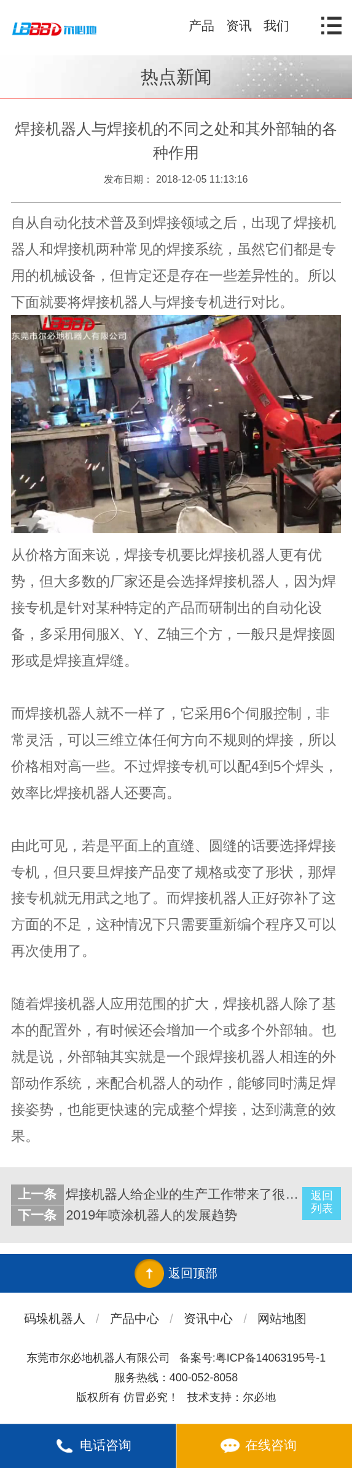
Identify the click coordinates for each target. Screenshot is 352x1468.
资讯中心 (208, 1318)
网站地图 (282, 1318)
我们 (276, 25)
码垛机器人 (54, 1318)
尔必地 (259, 1397)
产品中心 (134, 1318)
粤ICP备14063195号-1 (271, 1358)
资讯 (239, 25)
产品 (201, 25)
